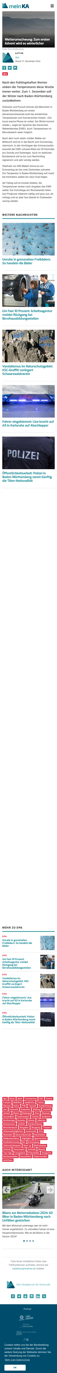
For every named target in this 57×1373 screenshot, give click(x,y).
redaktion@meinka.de (24, 1268)
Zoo (5, 1109)
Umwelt (6, 1113)
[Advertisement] (28, 528)
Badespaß (27, 1113)
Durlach (7, 1149)
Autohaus (7, 1160)
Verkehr (21, 1124)
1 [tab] (24, 1241)
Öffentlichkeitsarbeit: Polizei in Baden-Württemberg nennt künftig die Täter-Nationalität (27, 477)
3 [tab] (30, 1241)
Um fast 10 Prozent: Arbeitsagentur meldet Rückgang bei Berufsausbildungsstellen (27, 315)
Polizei (40, 1102)
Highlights (27, 1138)
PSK (24, 1106)
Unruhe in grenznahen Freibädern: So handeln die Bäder (26, 261)
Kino (37, 1113)
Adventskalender (23, 1135)
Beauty (41, 1149)
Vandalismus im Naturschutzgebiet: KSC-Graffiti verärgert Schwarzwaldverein (27, 370)
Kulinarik (13, 1109)
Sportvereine (40, 1138)
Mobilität (17, 1102)
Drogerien (46, 1153)
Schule (31, 1120)
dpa (17, 57)
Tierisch (32, 1106)
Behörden (8, 1135)
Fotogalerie (20, 1153)
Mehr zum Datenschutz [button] (17, 1360)
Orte (41, 1131)
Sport (19, 1098)
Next (50, 1189)
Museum (46, 1113)
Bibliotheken (40, 1145)
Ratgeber (24, 1127)
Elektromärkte (40, 1156)
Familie (35, 1116)
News (12, 1098)
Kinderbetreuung (11, 1142)
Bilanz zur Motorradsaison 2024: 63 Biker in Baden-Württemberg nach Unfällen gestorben (27, 1217)
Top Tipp (7, 1153)
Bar (24, 1142)
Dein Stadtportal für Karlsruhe (28, 1284)
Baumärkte (25, 1156)
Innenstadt (31, 1131)
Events (49, 1098)
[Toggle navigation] (52, 6)
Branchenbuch (10, 1127)
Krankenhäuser (35, 1124)
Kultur (16, 1106)
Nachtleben (39, 1135)
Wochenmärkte (10, 1156)
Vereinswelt (19, 1149)
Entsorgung (33, 1142)
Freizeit (7, 1102)
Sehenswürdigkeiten (13, 1131)
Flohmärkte (33, 1153)
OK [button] (15, 1367)
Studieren (46, 1116)
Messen (7, 1106)
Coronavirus (31, 1098)
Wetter (16, 1113)
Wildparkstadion (11, 1138)
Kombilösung (45, 1106)
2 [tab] (27, 1241)
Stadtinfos (30, 1102)
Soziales (21, 1120)
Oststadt (31, 1149)
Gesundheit (8, 1116)
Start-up (27, 1145)
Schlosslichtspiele (12, 1145)
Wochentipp (9, 1120)
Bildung (36, 1109)
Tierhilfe (47, 1109)
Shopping (35, 1127)
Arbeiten (41, 1120)
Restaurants (9, 1124)
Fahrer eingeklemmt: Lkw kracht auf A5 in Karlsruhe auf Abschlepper (28, 424)
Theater (47, 1127)
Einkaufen (25, 1109)
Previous (6, 1189)
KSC (41, 1098)
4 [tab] (33, 1241)
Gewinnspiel (23, 1116)
